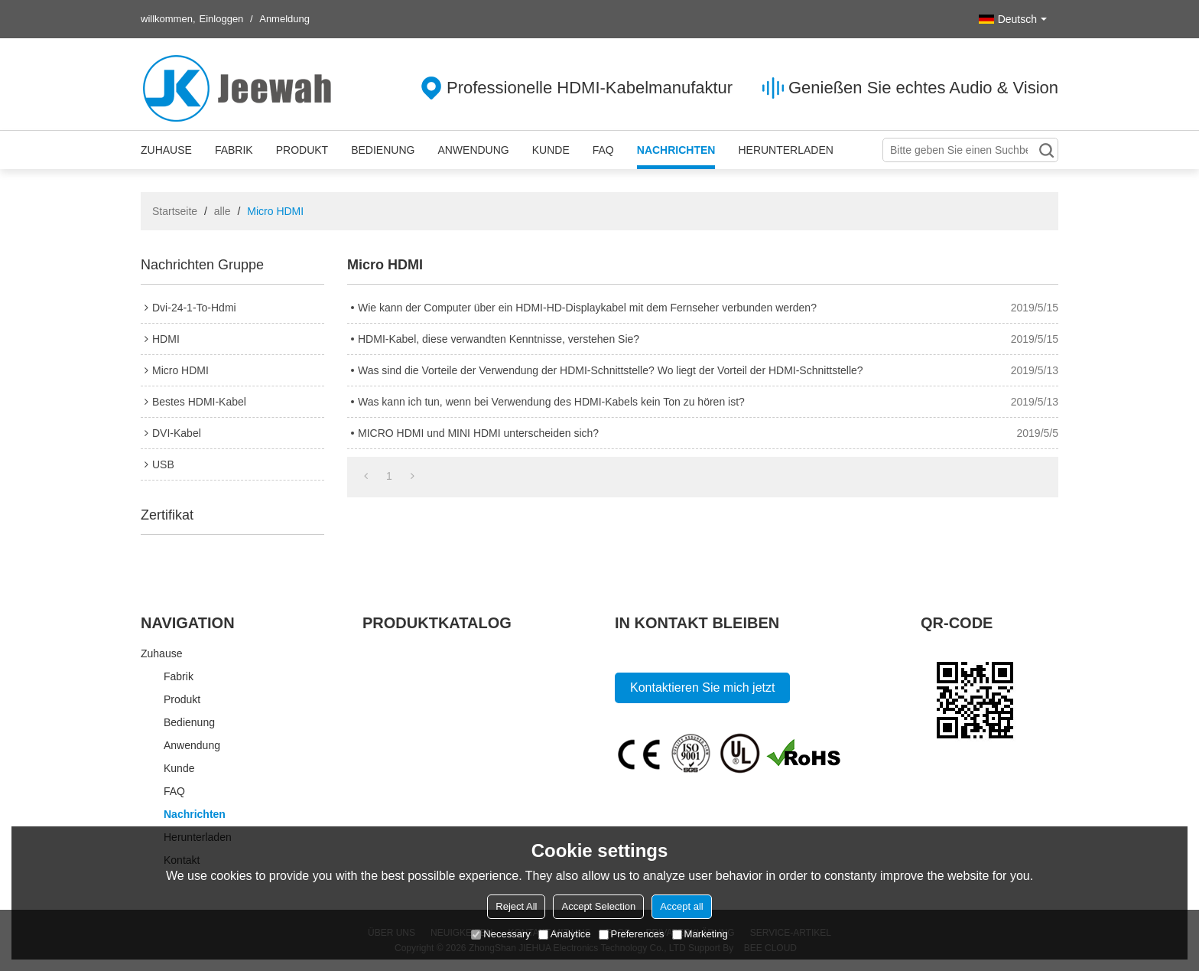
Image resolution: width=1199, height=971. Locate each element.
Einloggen (222, 18)
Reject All (516, 906)
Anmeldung (284, 18)
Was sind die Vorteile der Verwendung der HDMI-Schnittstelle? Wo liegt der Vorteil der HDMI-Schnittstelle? (610, 370)
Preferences (631, 934)
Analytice (564, 934)
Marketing (700, 934)
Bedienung (382, 150)
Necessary (500, 934)
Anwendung (473, 150)
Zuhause (166, 150)
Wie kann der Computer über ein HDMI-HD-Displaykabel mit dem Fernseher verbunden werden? (587, 307)
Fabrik (234, 150)
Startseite (174, 211)
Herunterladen (785, 150)
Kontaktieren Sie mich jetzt (702, 687)
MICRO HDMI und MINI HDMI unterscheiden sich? (478, 433)
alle (222, 211)
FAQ (603, 150)
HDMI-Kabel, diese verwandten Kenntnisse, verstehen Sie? (498, 339)
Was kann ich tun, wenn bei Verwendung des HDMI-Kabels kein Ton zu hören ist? (551, 402)
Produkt (302, 150)
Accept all (681, 906)
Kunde (551, 150)
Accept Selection (598, 906)
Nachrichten (676, 150)
